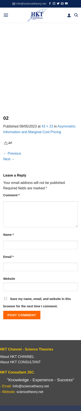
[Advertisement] (40, 65)
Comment (11, 195)
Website (9, 278)
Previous (12, 153)
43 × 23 (47, 126)
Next (9, 159)
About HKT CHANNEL (17, 357)
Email (8, 257)
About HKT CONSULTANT (20, 362)
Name (8, 234)
